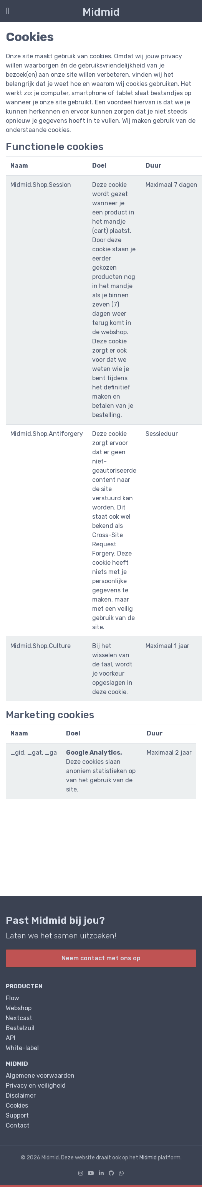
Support (17, 1115)
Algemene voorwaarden (40, 1075)
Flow (12, 998)
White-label (22, 1048)
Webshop (18, 1008)
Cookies (17, 1105)
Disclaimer (21, 1095)
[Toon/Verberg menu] (6, 11)
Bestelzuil (20, 1028)
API (10, 1038)
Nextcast (19, 1018)
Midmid (101, 12)
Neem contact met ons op (101, 958)
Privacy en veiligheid (36, 1085)
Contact (18, 1125)
